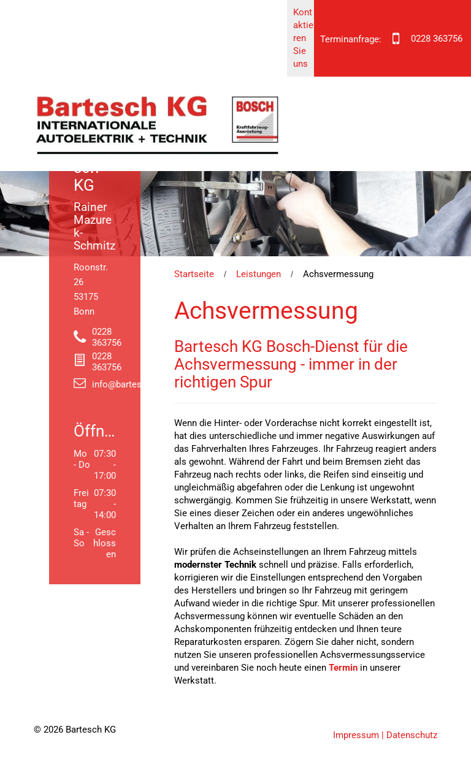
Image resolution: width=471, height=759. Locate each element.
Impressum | (358, 735)
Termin (343, 667)
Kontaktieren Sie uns (303, 38)
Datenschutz (411, 735)
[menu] (444, 59)
